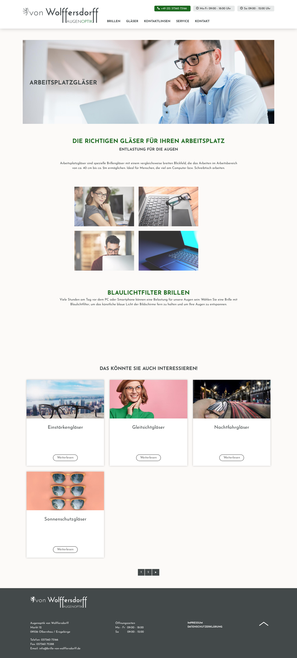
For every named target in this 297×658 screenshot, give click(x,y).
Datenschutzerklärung (205, 627)
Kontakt (202, 21)
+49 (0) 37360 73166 (174, 8)
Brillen (113, 21)
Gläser (132, 21)
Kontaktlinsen (157, 21)
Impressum (195, 623)
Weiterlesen (65, 457)
